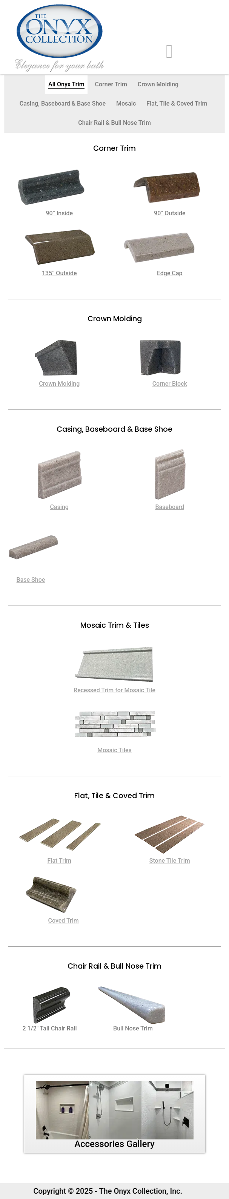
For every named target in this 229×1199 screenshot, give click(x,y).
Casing (59, 507)
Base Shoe (31, 579)
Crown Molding (115, 319)
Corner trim (114, 148)
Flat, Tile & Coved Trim (114, 796)
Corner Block (169, 383)
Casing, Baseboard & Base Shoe (114, 429)
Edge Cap (170, 273)
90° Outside (169, 213)
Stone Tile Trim (169, 860)
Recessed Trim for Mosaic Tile (114, 690)
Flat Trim (59, 860)
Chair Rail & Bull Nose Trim (114, 966)
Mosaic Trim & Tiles (114, 625)
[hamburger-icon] (169, 51)
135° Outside (59, 273)
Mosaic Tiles (114, 750)
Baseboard (169, 507)
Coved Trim (63, 920)
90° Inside (59, 213)
